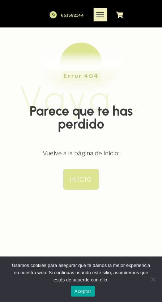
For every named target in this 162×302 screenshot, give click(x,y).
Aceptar (82, 291)
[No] (153, 279)
